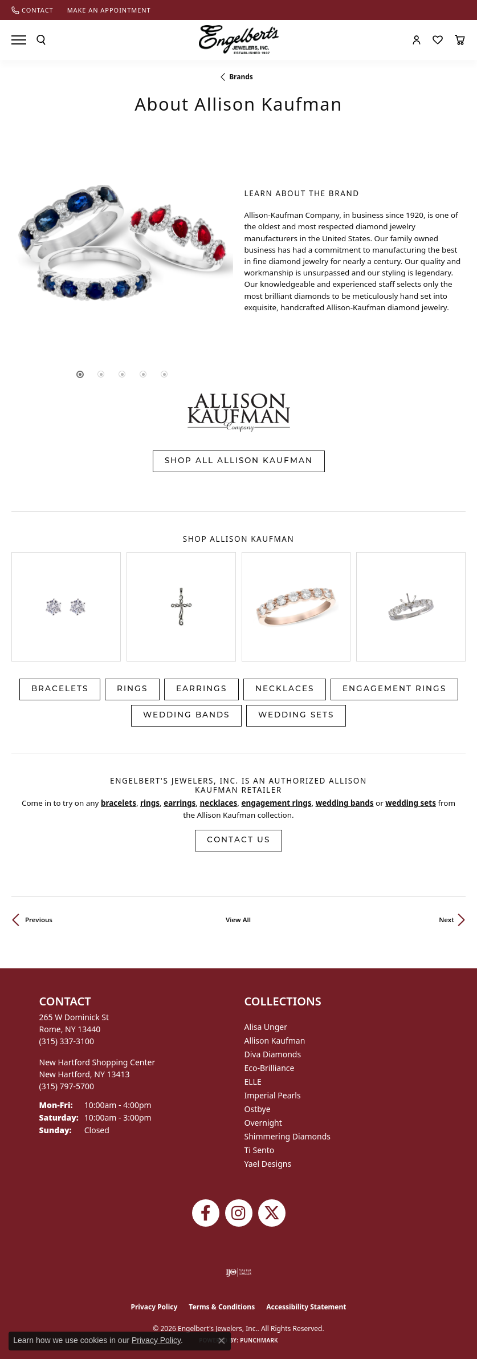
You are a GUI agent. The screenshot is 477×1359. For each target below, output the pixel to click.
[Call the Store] (67, 1041)
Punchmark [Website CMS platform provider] (259, 1340)
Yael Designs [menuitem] (268, 1163)
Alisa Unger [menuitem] (266, 1026)
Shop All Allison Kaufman (239, 461)
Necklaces (284, 689)
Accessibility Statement (306, 1307)
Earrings (201, 689)
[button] (41, 40)
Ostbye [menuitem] (257, 1109)
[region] (122, 251)
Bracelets (59, 689)
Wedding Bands (186, 715)
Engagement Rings (394, 689)
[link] (32, 10)
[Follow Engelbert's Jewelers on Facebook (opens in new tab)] (205, 1213)
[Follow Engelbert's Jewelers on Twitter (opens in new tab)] (272, 1213)
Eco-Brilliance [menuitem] (269, 1067)
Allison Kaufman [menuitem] (274, 1040)
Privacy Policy (154, 1307)
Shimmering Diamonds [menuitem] (287, 1136)
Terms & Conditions (222, 1307)
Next (446, 919)
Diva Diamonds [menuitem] (272, 1054)
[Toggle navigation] (19, 40)
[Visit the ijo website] (238, 1272)
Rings (132, 689)
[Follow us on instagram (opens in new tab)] (238, 1213)
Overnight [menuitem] (263, 1122)
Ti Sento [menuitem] (259, 1150)
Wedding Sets (296, 715)
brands (241, 77)
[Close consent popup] (221, 1340)
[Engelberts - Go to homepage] (239, 39)
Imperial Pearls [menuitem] (272, 1095)
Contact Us (238, 840)
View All (238, 919)
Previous (38, 919)
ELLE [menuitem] (253, 1081)
